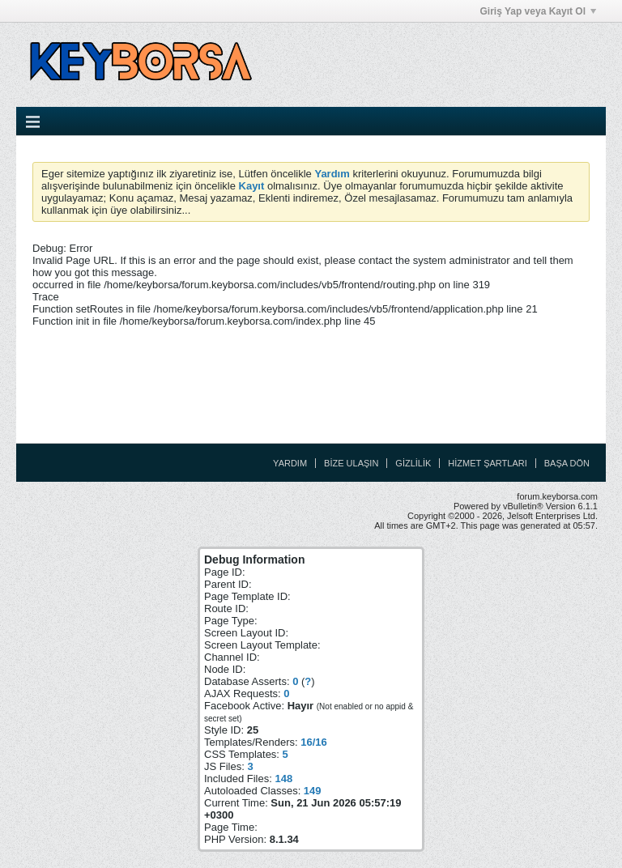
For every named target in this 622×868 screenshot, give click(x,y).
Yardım (290, 463)
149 (313, 791)
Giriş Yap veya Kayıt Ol (537, 11)
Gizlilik (413, 463)
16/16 (313, 742)
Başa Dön (567, 463)
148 (283, 778)
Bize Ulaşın (351, 463)
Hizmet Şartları (487, 463)
